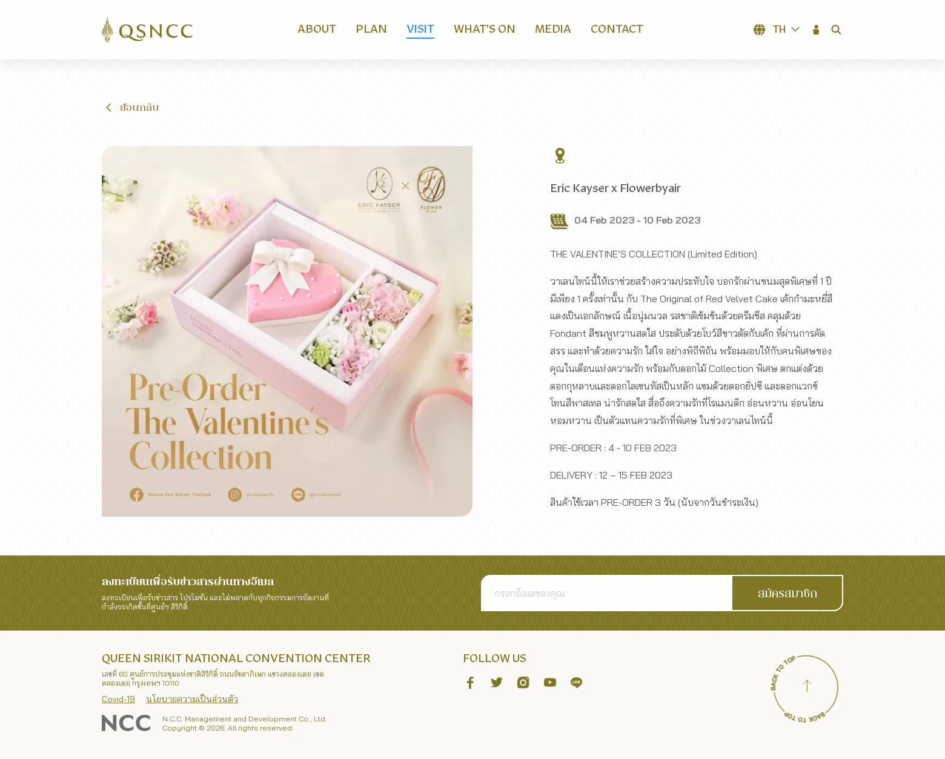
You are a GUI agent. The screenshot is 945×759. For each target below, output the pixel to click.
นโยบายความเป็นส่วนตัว (192, 699)
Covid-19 (118, 699)
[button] (816, 29)
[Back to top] (807, 687)
